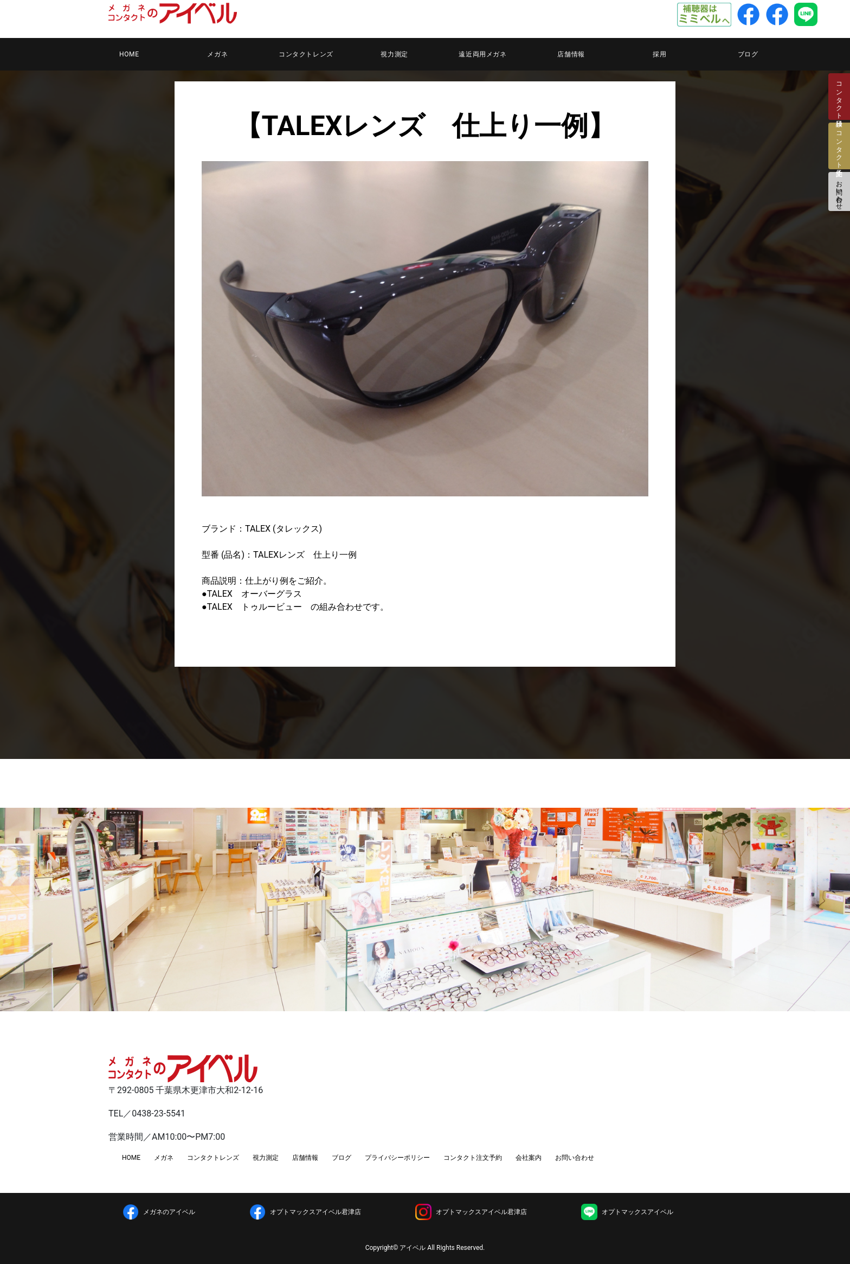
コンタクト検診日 (839, 97)
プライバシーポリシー (397, 1157)
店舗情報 (570, 54)
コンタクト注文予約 (472, 1157)
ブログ (748, 54)
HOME (129, 54)
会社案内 (529, 1157)
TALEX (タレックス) (283, 529)
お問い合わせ (839, 191)
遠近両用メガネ (482, 54)
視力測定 (394, 54)
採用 (659, 54)
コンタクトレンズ (306, 54)
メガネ (217, 54)
